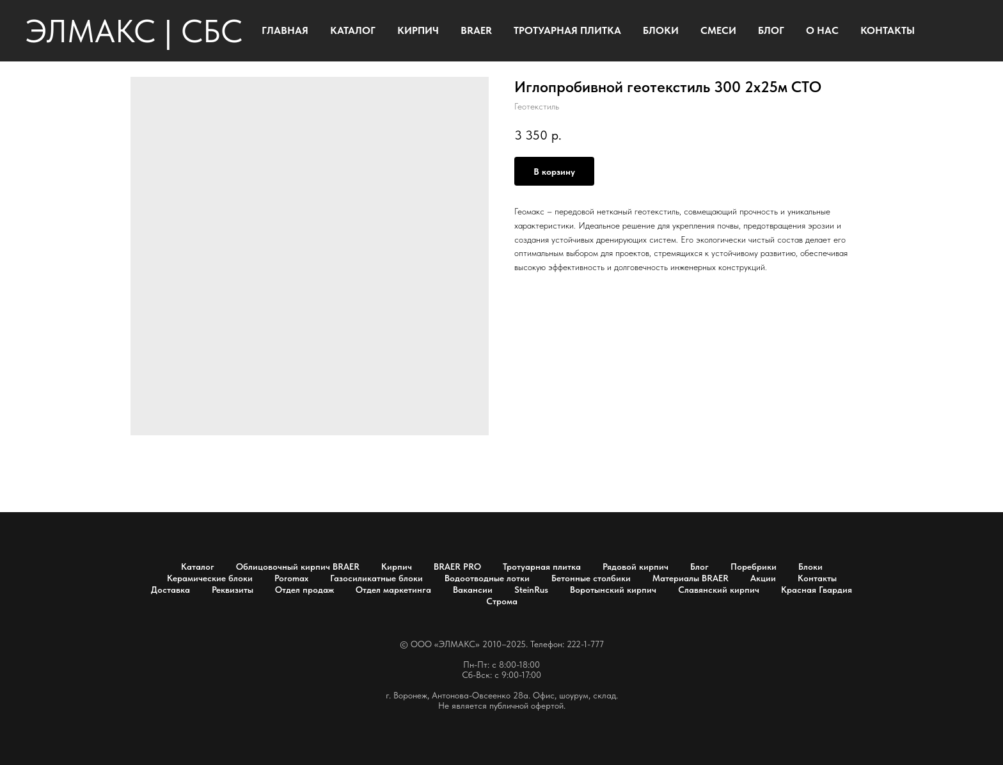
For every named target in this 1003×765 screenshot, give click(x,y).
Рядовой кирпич (635, 566)
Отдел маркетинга (393, 589)
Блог (699, 566)
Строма (501, 601)
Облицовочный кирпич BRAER (297, 566)
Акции (763, 578)
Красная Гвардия (816, 589)
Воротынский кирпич (613, 589)
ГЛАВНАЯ (285, 30)
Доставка (170, 589)
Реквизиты (232, 589)
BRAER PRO (457, 566)
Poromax (291, 578)
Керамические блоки (210, 578)
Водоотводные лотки (487, 578)
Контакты (817, 578)
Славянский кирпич (718, 589)
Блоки (810, 566)
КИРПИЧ (418, 30)
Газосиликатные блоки (376, 578)
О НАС (822, 30)
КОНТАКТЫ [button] (887, 30)
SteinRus (531, 589)
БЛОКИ (661, 30)
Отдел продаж (304, 589)
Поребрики (754, 566)
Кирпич (396, 566)
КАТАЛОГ (352, 30)
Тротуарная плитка (542, 566)
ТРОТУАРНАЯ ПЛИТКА (567, 30)
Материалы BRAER (690, 578)
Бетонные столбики (591, 578)
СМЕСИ (718, 30)
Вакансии (473, 589)
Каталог (197, 566)
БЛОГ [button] (771, 30)
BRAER (476, 30)
